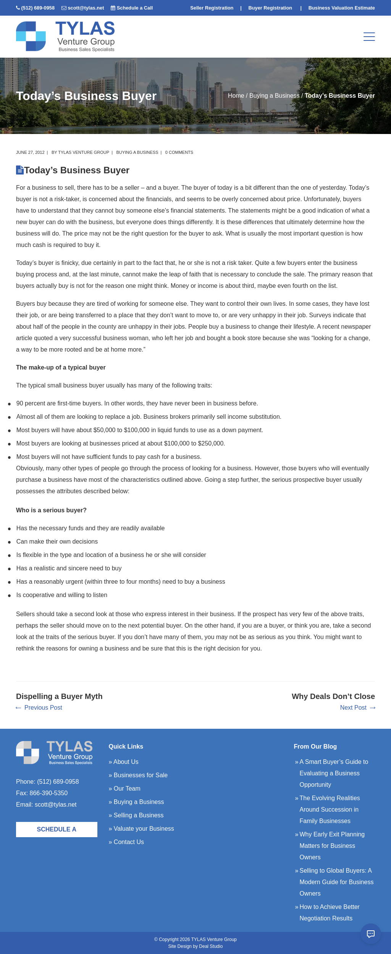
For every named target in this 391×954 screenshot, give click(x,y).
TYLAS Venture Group (83, 152)
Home (236, 95)
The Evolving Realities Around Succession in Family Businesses (330, 809)
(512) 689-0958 (38, 8)
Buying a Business (274, 95)
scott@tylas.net (86, 8)
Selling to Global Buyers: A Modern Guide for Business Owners (337, 882)
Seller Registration (211, 8)
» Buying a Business (136, 802)
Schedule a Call (135, 8)
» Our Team (125, 788)
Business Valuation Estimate (342, 8)
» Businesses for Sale (138, 775)
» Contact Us (126, 842)
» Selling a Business (136, 815)
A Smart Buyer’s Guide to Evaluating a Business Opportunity (334, 773)
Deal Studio (211, 946)
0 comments (179, 152)
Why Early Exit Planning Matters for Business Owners (332, 845)
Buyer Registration (270, 8)
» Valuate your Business (141, 828)
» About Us (124, 762)
